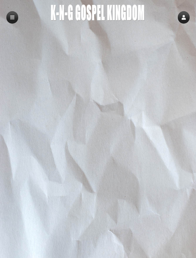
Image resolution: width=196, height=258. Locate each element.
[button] (184, 17)
